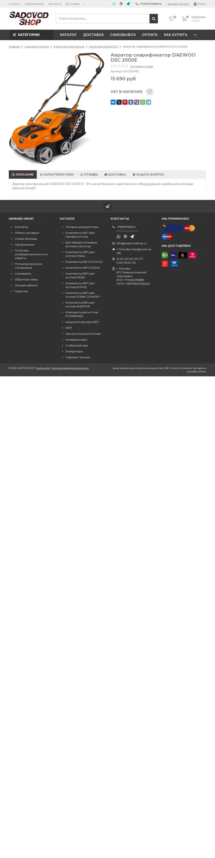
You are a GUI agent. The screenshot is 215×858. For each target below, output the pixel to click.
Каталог (14, 3)
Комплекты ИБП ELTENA (83, 267)
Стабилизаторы (77, 345)
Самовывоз (123, 35)
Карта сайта (43, 368)
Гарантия (21, 291)
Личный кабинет (26, 285)
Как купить (175, 35)
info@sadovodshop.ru (132, 243)
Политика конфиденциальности (70, 368)
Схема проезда (26, 238)
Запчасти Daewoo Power (83, 333)
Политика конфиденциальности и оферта (31, 254)
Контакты (21, 227)
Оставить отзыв (141, 66)
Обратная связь (26, 279)
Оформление (34, 3)
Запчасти (55, 3)
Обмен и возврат (27, 232)
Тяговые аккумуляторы (82, 227)
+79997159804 (126, 227)
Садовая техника (78, 357)
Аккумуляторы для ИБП (82, 322)
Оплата (149, 35)
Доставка (72, 3)
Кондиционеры (76, 339)
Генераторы (74, 351)
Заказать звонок (178, 3)
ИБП (69, 327)
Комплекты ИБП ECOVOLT (84, 261)
